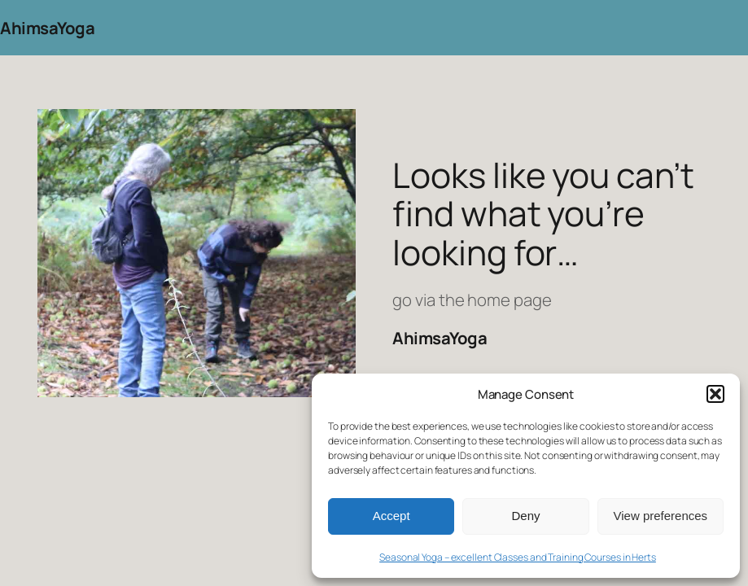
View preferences (661, 516)
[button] (715, 394)
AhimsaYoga (47, 27)
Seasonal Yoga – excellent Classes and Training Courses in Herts (517, 557)
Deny (525, 516)
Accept (391, 516)
